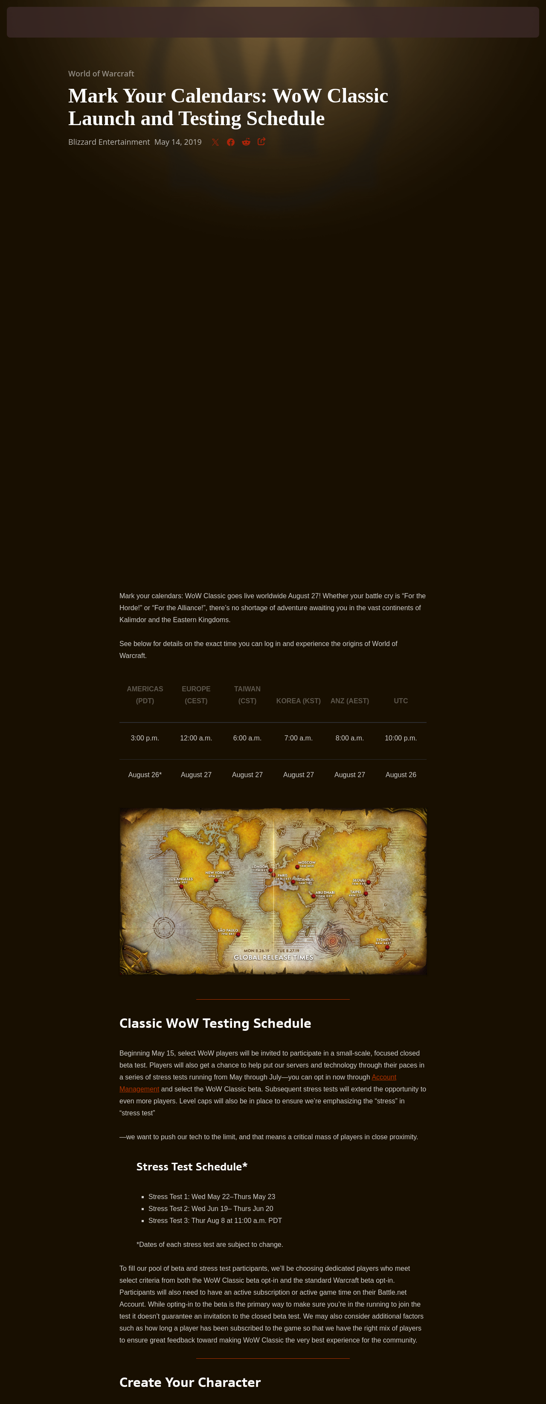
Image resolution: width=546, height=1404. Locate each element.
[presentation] (33, 22)
